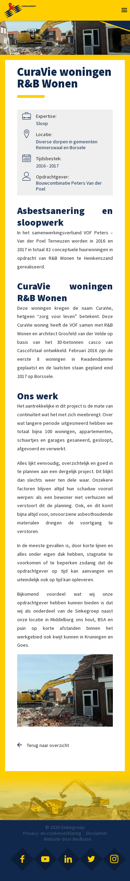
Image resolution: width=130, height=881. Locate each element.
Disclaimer (96, 833)
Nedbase (82, 839)
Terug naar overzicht (48, 745)
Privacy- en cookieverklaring (52, 833)
